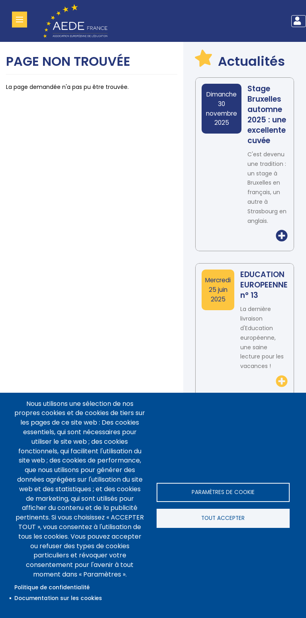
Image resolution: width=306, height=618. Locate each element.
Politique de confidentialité (52, 587)
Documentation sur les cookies (58, 598)
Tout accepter (223, 518)
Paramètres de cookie (223, 492)
